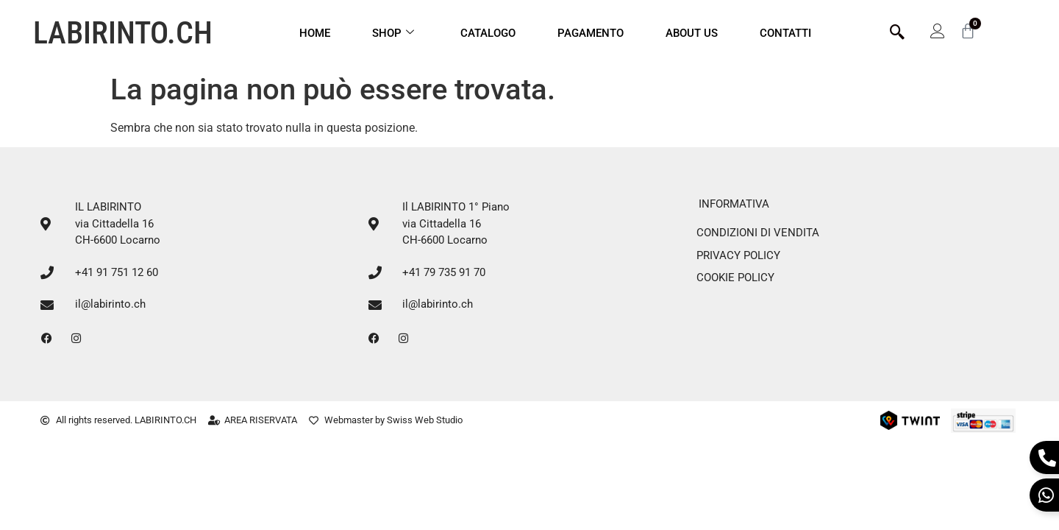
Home (314, 33)
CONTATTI (785, 33)
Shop (393, 33)
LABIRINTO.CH (123, 33)
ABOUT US (692, 33)
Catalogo (488, 33)
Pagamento (590, 33)
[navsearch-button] (897, 33)
